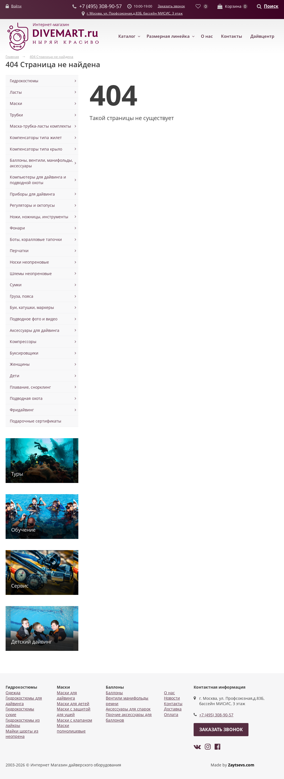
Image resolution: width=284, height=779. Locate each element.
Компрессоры (23, 341)
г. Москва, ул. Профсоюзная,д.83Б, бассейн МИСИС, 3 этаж (135, 13)
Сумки (16, 284)
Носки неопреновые (29, 262)
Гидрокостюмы (24, 80)
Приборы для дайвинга (32, 194)
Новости (172, 698)
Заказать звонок (171, 6)
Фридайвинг (22, 409)
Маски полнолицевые (71, 728)
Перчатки (19, 250)
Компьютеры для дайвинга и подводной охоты (38, 179)
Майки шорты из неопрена (22, 733)
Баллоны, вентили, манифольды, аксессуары (41, 163)
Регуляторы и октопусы (32, 205)
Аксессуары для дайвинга (34, 330)
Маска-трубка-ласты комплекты (40, 126)
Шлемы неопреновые (31, 273)
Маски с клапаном (74, 720)
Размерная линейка (168, 36)
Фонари (17, 228)
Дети (14, 375)
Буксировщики (24, 353)
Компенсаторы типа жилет (36, 137)
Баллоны (114, 692)
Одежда (13, 692)
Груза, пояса (21, 296)
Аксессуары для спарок (128, 709)
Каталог (126, 36)
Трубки (16, 115)
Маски (16, 103)
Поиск (271, 6)
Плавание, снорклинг (30, 387)
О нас (207, 36)
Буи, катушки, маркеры (32, 307)
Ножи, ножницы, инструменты (39, 216)
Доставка (173, 709)
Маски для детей (73, 703)
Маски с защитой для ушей (73, 711)
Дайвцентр (262, 36)
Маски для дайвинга (67, 695)
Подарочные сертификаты (35, 421)
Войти (16, 6)
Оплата (171, 714)
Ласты (16, 92)
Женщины (20, 364)
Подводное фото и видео (33, 319)
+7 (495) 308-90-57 (216, 714)
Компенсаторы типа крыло (36, 149)
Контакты (231, 36)
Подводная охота (26, 398)
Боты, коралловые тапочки (36, 239)
